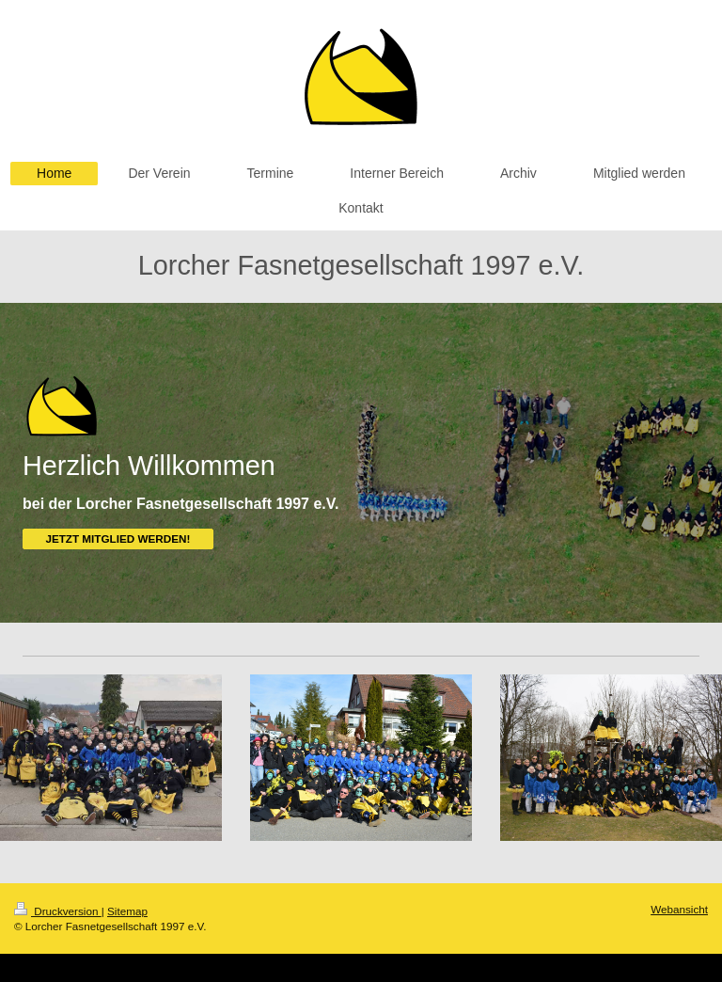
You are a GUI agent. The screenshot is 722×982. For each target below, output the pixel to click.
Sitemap (127, 911)
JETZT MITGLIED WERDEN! (117, 538)
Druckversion (58, 911)
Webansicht (679, 909)
